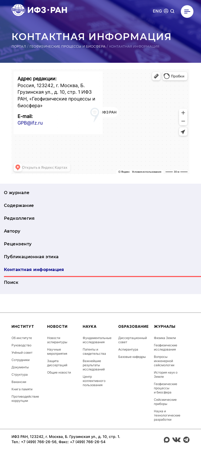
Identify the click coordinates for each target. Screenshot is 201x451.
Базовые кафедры (132, 357)
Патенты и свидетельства (94, 351)
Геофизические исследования (165, 347)
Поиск (11, 282)
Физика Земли (165, 338)
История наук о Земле (165, 374)
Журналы (165, 326)
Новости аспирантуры (57, 340)
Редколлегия (19, 218)
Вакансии (19, 382)
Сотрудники (21, 360)
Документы (20, 367)
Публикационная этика (31, 256)
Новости (57, 326)
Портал (19, 46)
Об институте (22, 338)
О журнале (16, 192)
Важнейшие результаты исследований (94, 365)
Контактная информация (34, 269)
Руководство (21, 345)
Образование (133, 326)
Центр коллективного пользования (94, 381)
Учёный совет (22, 352)
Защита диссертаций (57, 363)
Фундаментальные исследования (97, 340)
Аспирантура (128, 349)
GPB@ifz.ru (30, 123)
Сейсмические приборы (165, 402)
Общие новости (59, 372)
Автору (12, 231)
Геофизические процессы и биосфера (67, 46)
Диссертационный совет (132, 340)
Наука (90, 326)
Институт (23, 326)
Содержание (19, 205)
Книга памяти (22, 389)
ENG (157, 11)
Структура (20, 374)
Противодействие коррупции (25, 398)
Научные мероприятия (57, 351)
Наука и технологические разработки (167, 415)
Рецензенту (18, 243)
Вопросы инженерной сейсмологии (164, 361)
